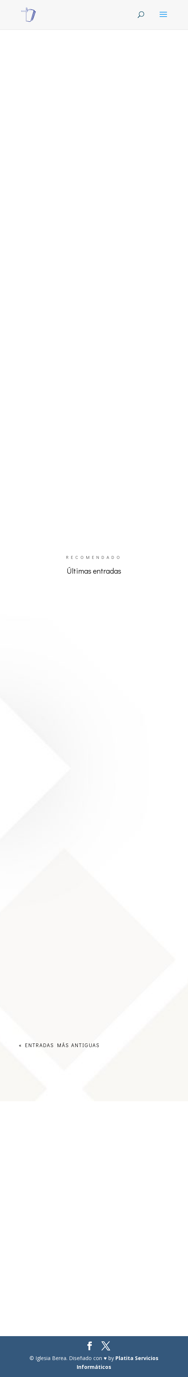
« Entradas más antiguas (59, 1045)
